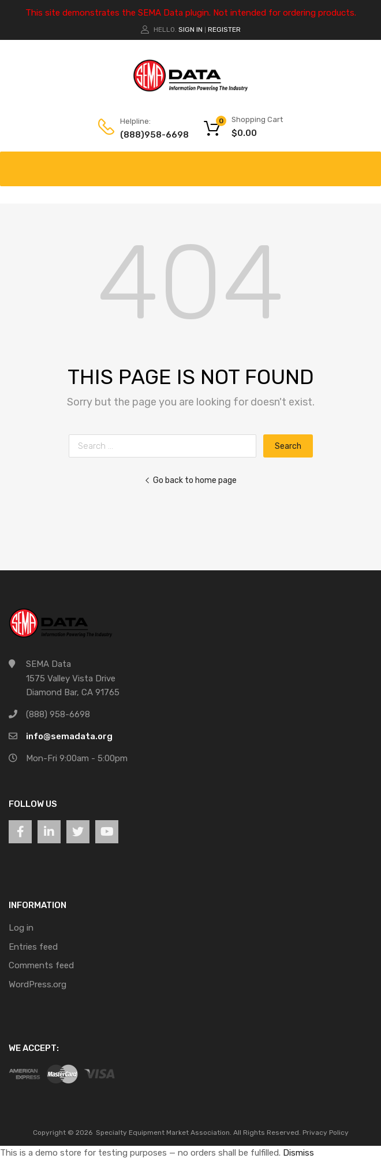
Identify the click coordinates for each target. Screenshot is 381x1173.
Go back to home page (190, 480)
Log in (21, 928)
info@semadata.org (69, 736)
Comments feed (41, 965)
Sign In (190, 29)
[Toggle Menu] (366, 163)
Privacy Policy (325, 1132)
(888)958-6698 (148, 135)
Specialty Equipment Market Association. (163, 1132)
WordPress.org (37, 984)
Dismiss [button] (298, 1153)
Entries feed (33, 947)
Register (224, 29)
